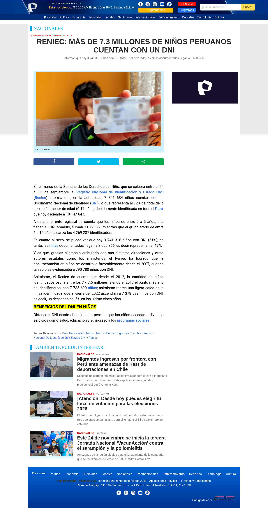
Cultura (219, 17)
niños (92, 288)
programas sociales (133, 320)
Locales (110, 17)
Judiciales (95, 17)
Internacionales (145, 17)
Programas (186, 10)
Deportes (188, 17)
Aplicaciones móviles (163, 481)
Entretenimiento (168, 17)
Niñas (90, 333)
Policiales (50, 17)
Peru (109, 333)
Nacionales (125, 17)
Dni (64, 333)
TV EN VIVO (186, 4)
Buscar (248, 7)
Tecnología (204, 17)
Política (64, 17)
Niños (100, 333)
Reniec (40, 197)
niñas (53, 245)
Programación (156, 10)
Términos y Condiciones (195, 481)
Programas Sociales (128, 333)
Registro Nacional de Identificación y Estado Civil (120, 192)
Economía (78, 17)
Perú (159, 208)
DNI (94, 203)
